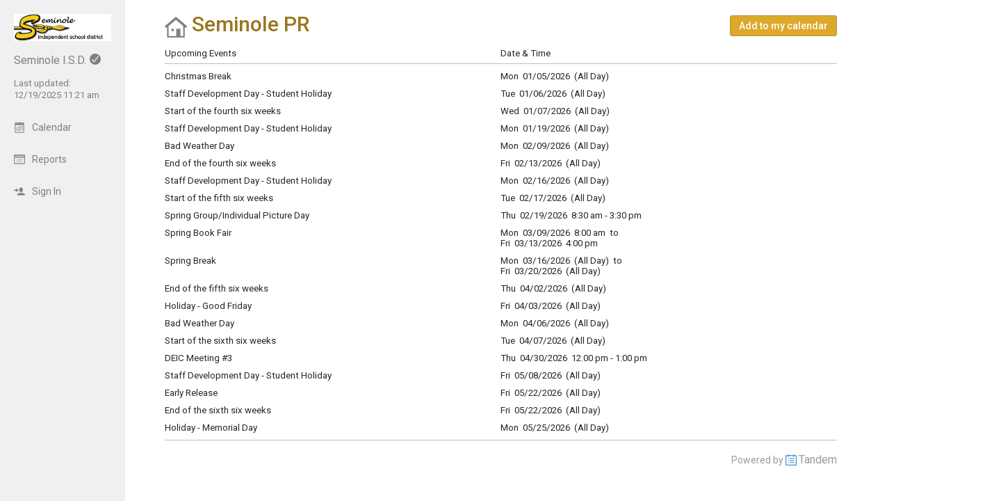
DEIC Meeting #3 (198, 358)
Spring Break (190, 260)
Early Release (191, 393)
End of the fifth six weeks (216, 288)
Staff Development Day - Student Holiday (248, 375)
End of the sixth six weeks (218, 410)
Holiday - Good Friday (208, 306)
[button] (783, 25)
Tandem (818, 459)
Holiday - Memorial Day (211, 427)
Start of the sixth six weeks (220, 340)
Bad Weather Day (199, 323)
